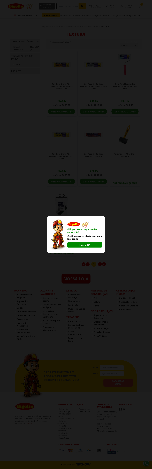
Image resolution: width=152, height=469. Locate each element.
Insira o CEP (84, 245)
